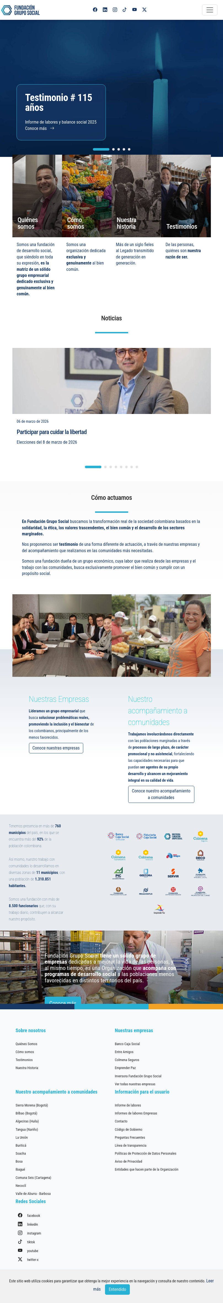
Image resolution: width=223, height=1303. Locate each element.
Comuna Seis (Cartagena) (33, 1178)
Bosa (19, 1161)
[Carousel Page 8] (137, 494)
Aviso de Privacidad (128, 1161)
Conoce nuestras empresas (29, 748)
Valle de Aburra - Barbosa (33, 1194)
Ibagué (20, 1169)
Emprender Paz (125, 1068)
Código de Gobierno (129, 1129)
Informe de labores (128, 1105)
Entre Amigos (124, 1052)
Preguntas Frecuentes (130, 1137)
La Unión (22, 1137)
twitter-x (28, 1259)
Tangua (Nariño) (27, 1129)
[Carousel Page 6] (126, 494)
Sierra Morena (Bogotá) (32, 1105)
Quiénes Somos (26, 1044)
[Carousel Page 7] (131, 494)
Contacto (121, 1121)
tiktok (26, 1241)
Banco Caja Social (127, 1044)
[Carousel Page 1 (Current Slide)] (101, 149)
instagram (29, 1233)
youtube (28, 1250)
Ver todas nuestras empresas (135, 1084)
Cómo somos (25, 1052)
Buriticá (21, 1145)
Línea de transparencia (131, 1145)
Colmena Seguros (127, 1060)
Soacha (21, 1153)
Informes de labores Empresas (136, 1113)
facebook (29, 1215)
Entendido (117, 1289)
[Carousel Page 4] (124, 149)
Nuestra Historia (27, 1068)
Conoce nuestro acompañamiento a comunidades (188, 794)
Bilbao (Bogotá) (26, 1113)
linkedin (28, 1224)
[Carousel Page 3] (118, 149)
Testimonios (24, 1060)
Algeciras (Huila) (27, 1121)
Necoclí (21, 1186)
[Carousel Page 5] (129, 149)
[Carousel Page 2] (113, 149)
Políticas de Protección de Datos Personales (145, 1153)
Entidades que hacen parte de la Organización (147, 1169)
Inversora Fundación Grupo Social (138, 1076)
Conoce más (39, 128)
